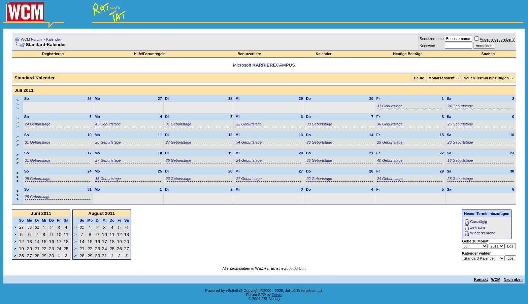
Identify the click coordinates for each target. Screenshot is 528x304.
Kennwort (427, 46)
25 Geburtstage (460, 124)
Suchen (488, 54)
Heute (419, 78)
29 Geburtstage (390, 142)
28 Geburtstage (108, 142)
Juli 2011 (23, 90)
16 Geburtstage (460, 160)
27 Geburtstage (178, 142)
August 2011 (101, 213)
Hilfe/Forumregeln (150, 54)
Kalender (53, 39)
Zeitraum (477, 227)
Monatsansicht (442, 78)
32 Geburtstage (249, 124)
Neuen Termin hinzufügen (486, 78)
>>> (17, 104)
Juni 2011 (41, 213)
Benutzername (432, 39)
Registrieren (53, 54)
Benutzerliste (249, 54)
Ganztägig (478, 222)
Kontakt (481, 279)
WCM (495, 279)
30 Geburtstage (319, 124)
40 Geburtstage (390, 160)
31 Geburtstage (390, 106)
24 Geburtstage (460, 106)
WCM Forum (31, 39)
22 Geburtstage (319, 179)
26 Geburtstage (319, 142)
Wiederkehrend (482, 233)
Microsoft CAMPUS (264, 65)
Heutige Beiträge (407, 54)
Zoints (277, 295)
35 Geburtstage (319, 160)
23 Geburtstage (178, 179)
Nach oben (513, 279)
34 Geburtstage (249, 142)
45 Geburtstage (108, 124)
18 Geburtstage (108, 179)
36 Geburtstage (390, 124)
